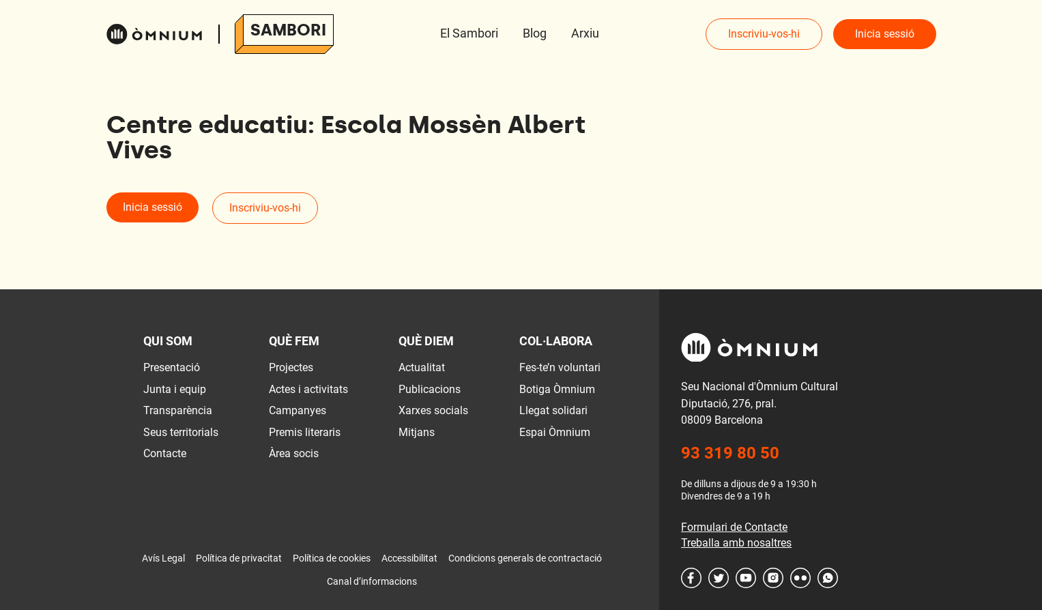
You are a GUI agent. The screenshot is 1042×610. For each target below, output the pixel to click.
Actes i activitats (308, 389)
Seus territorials (180, 432)
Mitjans (417, 432)
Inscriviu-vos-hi (764, 33)
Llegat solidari (553, 410)
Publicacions (430, 389)
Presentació (171, 367)
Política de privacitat (239, 558)
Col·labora (555, 341)
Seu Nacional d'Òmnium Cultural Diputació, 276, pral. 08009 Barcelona (759, 403)
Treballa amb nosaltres (736, 542)
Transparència (177, 410)
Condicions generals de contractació (525, 558)
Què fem (294, 341)
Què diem (426, 341)
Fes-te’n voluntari (559, 367)
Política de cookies (332, 558)
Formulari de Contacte (734, 527)
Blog (535, 33)
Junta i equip (174, 389)
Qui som (167, 341)
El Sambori (469, 33)
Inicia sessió (884, 33)
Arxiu (585, 33)
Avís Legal (163, 558)
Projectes (291, 367)
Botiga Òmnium (557, 389)
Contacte (164, 453)
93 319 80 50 (730, 453)
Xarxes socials (433, 410)
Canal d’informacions (372, 581)
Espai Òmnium (554, 432)
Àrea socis (294, 453)
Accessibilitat (409, 558)
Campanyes (297, 410)
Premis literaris (305, 432)
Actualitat (422, 367)
